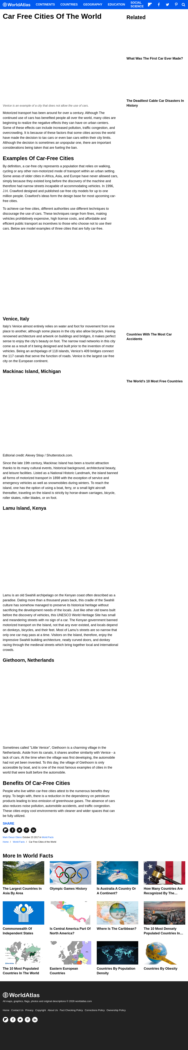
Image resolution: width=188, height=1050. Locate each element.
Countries (69, 4)
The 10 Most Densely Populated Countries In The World (162, 933)
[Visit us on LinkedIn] (35, 1019)
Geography (92, 4)
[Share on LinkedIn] (33, 830)
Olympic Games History (68, 888)
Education (116, 4)
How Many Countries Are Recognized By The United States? (163, 893)
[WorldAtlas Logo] (18, 5)
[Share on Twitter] (19, 830)
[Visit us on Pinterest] (27, 1019)
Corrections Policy (95, 1010)
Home (6, 1010)
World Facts (48, 837)
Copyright (40, 1010)
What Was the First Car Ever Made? (154, 58)
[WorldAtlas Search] (183, 4)
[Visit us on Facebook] (13, 1019)
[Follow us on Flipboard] (5, 1019)
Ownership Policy (116, 1010)
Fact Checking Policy (71, 1010)
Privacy (29, 1010)
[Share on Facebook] (12, 830)
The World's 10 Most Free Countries (154, 381)
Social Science (137, 4)
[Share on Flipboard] (5, 830)
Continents (45, 4)
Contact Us (17, 1010)
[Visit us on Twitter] (20, 1019)
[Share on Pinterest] (26, 830)
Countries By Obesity (160, 968)
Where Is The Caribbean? (116, 929)
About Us (53, 1010)
